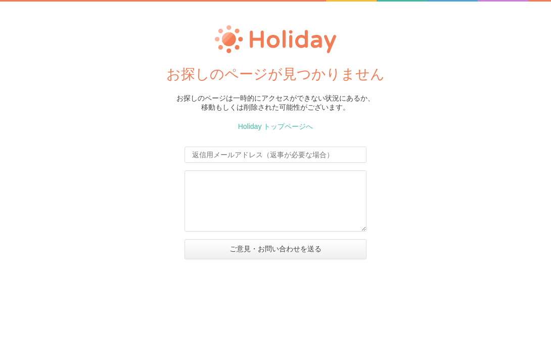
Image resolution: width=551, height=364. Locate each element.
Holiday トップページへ (275, 126)
